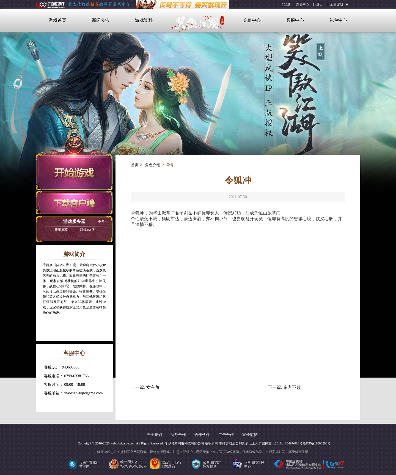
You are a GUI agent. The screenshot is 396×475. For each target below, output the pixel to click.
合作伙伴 (202, 435)
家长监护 (250, 435)
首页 (135, 165)
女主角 (153, 387)
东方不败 (292, 387)
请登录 (285, 4)
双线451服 (74, 229)
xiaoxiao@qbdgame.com (83, 393)
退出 (319, 4)
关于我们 (154, 435)
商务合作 (178, 435)
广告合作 (226, 435)
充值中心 (302, 4)
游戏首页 (57, 20)
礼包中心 (338, 20)
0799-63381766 (76, 376)
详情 (169, 165)
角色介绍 (152, 165)
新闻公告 (100, 20)
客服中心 (295, 20)
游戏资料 (144, 20)
